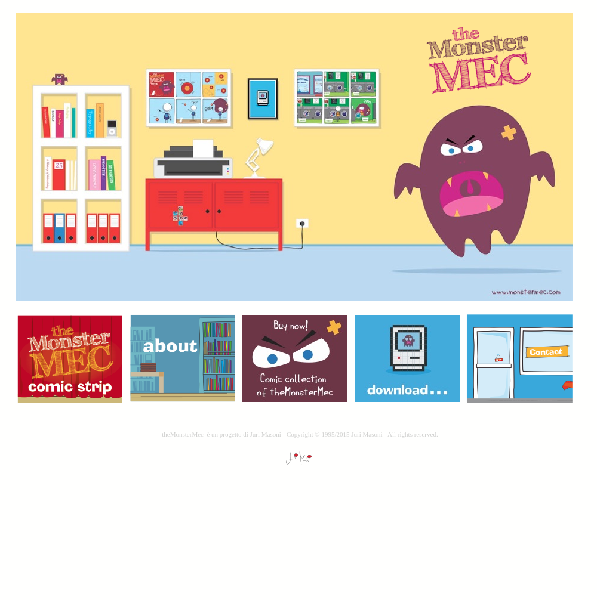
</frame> (300, 519)
